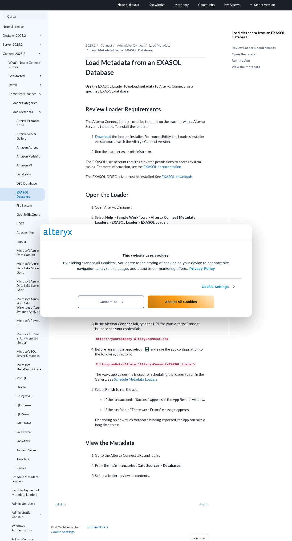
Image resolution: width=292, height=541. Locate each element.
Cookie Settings (215, 287)
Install (24, 85)
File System (24, 205)
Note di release (13, 26)
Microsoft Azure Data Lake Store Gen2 (27, 285)
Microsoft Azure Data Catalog (27, 253)
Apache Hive (25, 232)
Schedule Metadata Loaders (25, 479)
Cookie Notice (101, 526)
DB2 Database (26, 183)
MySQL (21, 378)
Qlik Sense (23, 405)
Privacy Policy (202, 268)
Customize (111, 302)
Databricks (24, 174)
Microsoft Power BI (28, 323)
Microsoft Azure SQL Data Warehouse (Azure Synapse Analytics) (29, 305)
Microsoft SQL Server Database (28, 354)
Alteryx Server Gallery (26, 136)
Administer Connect (24, 94)
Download (107, 135)
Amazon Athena (27, 147)
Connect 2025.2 (22, 54)
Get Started (24, 76)
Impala (21, 241)
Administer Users (23, 503)
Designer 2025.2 (22, 35)
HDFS (20, 224)
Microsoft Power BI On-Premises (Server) (28, 338)
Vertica (21, 468)
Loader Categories (24, 103)
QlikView (22, 414)
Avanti (207, 503)
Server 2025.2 (22, 44)
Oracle (21, 387)
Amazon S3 (24, 165)
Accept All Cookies (181, 302)
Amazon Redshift (28, 156)
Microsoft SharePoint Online (28, 367)
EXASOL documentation (166, 166)
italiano (201, 537)
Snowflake (23, 441)
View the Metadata (246, 67)
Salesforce (23, 432)
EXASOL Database (23, 194)
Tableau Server (26, 450)
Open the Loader (244, 54)
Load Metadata (26, 112)
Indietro (63, 503)
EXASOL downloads (180, 176)
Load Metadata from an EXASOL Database (258, 35)
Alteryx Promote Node (28, 123)
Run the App (241, 60)
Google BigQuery (28, 214)
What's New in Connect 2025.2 (24, 65)
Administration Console (26, 515)
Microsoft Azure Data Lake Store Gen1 (27, 268)
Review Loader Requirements (254, 48)
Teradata (22, 459)
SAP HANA (23, 423)
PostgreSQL (24, 396)
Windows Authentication (22, 528)
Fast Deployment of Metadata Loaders (25, 492)
